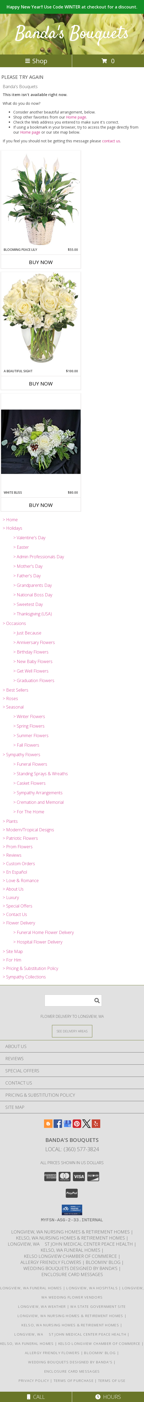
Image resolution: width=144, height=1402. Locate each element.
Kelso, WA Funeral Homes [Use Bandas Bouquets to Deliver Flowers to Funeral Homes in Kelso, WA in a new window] (71, 1250)
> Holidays (12, 528)
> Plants (10, 821)
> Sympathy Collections (24, 977)
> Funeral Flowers (30, 764)
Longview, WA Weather (42, 1306)
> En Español (15, 872)
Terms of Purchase (74, 1380)
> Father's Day (27, 576)
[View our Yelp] (96, 1126)
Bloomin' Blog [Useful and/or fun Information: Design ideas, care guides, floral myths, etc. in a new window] (103, 1262)
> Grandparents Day (32, 585)
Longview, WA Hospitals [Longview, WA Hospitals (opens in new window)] (92, 1288)
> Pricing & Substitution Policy (30, 968)
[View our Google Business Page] (67, 1126)
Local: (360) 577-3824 (72, 1149)
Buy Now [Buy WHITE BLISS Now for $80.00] (41, 505)
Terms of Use (112, 1380)
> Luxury (11, 897)
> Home (10, 520)
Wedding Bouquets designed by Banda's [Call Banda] (71, 1268)
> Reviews (12, 855)
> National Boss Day (32, 595)
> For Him (12, 960)
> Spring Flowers (29, 726)
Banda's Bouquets (72, 34)
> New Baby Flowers (33, 661)
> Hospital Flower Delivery (37, 942)
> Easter (21, 547)
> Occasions (14, 623)
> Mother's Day (27, 566)
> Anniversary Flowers (34, 642)
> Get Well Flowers (31, 671)
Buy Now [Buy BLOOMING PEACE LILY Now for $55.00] (41, 262)
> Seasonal (13, 707)
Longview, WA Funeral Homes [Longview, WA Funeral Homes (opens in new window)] (31, 1288)
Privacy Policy (34, 1380)
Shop (36, 60)
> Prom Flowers (18, 847)
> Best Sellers (15, 690)
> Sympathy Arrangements (38, 793)
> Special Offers (17, 906)
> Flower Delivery (19, 923)
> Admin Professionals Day (38, 557)
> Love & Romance (21, 880)
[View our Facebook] (58, 1126)
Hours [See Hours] (108, 1396)
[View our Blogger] (48, 1126)
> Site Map (13, 951)
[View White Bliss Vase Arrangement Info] (41, 442)
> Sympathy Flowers (21, 754)
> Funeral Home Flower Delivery (43, 932)
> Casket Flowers (29, 783)
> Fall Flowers (26, 745)
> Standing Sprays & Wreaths (40, 774)
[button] (72, 1210)
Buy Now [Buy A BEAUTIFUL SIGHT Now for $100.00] (41, 383)
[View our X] (86, 1126)
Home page (76, 117)
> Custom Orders (19, 863)
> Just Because (27, 633)
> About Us (13, 889)
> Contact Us (15, 914)
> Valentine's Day (29, 538)
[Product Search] (73, 1000)
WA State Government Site (98, 1306)
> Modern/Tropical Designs (28, 830)
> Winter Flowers (29, 716)
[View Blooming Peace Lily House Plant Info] (41, 199)
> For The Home (28, 812)
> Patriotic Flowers (20, 838)
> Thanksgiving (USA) (32, 614)
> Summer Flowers (31, 735)
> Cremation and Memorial (38, 802)
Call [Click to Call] (36, 1396)
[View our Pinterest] (77, 1126)
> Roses (10, 698)
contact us (111, 140)
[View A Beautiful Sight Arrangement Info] (41, 320)
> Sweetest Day (28, 604)
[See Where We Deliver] (72, 1030)
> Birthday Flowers (31, 652)
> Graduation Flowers (33, 680)
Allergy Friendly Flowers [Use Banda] (51, 1262)
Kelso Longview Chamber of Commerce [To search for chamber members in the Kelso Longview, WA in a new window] (71, 1256)
